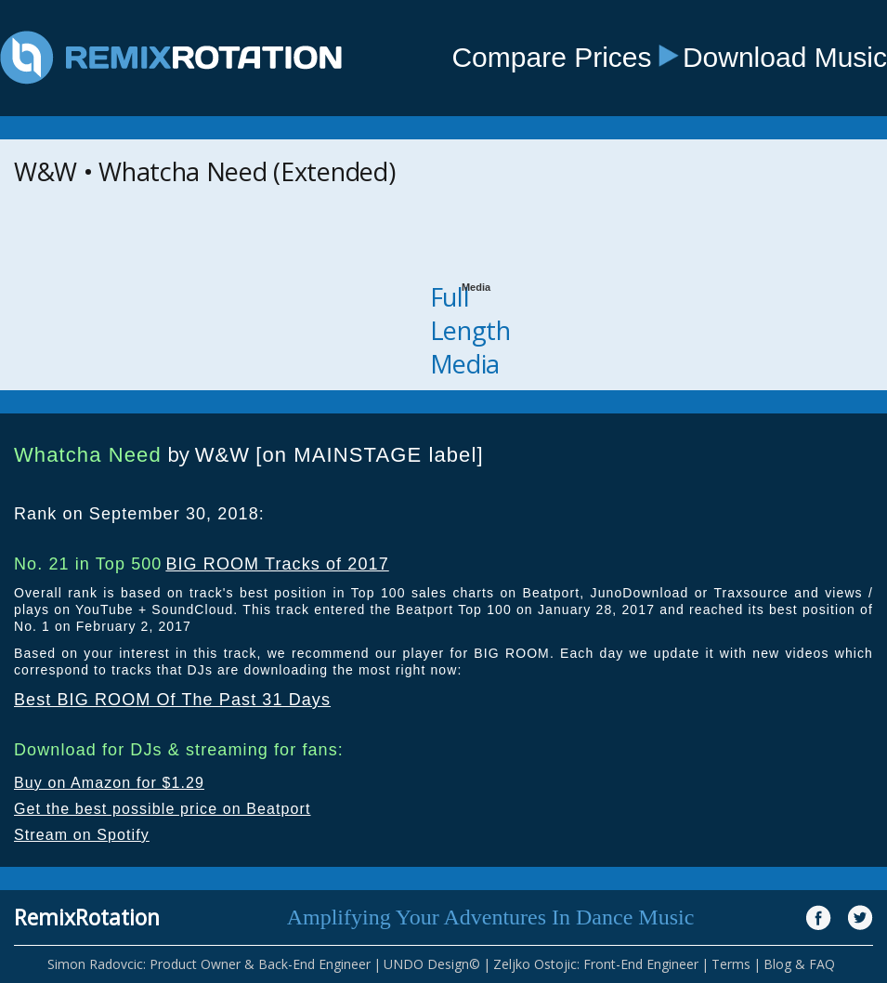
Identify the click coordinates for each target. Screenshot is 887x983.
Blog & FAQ (799, 964)
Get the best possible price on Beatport (162, 809)
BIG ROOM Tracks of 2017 (276, 564)
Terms (730, 964)
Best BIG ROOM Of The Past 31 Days (172, 699)
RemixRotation (87, 917)
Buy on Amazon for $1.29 (109, 783)
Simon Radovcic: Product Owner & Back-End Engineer (209, 964)
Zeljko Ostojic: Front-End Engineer (595, 964)
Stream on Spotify (82, 835)
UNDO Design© (432, 964)
